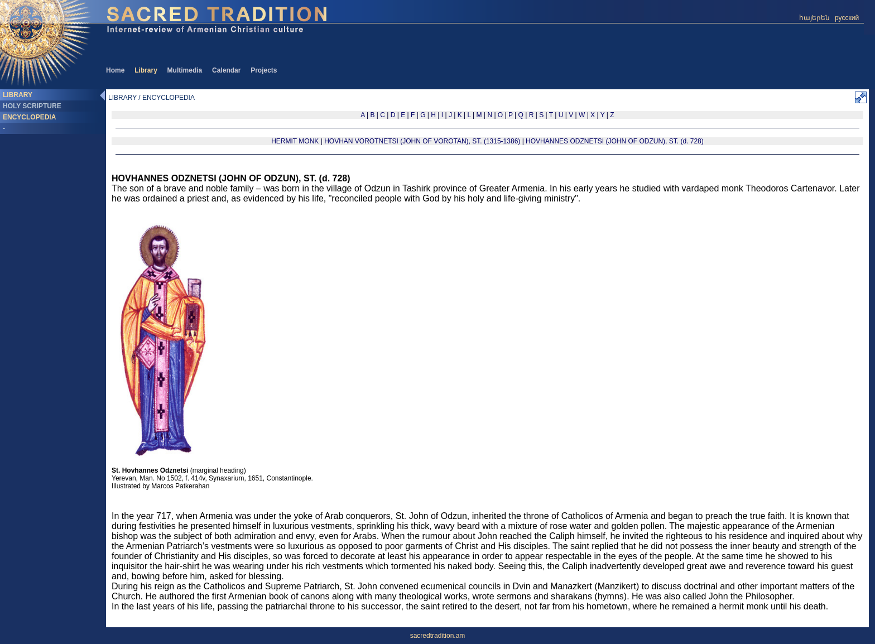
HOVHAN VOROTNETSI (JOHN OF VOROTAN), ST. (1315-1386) (423, 141)
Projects (264, 70)
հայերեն (814, 18)
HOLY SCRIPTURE (32, 106)
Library (145, 70)
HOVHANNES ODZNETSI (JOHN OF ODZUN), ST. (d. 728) (615, 141)
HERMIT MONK (295, 141)
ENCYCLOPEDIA (29, 117)
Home (115, 70)
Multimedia (185, 70)
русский (847, 18)
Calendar (226, 70)
